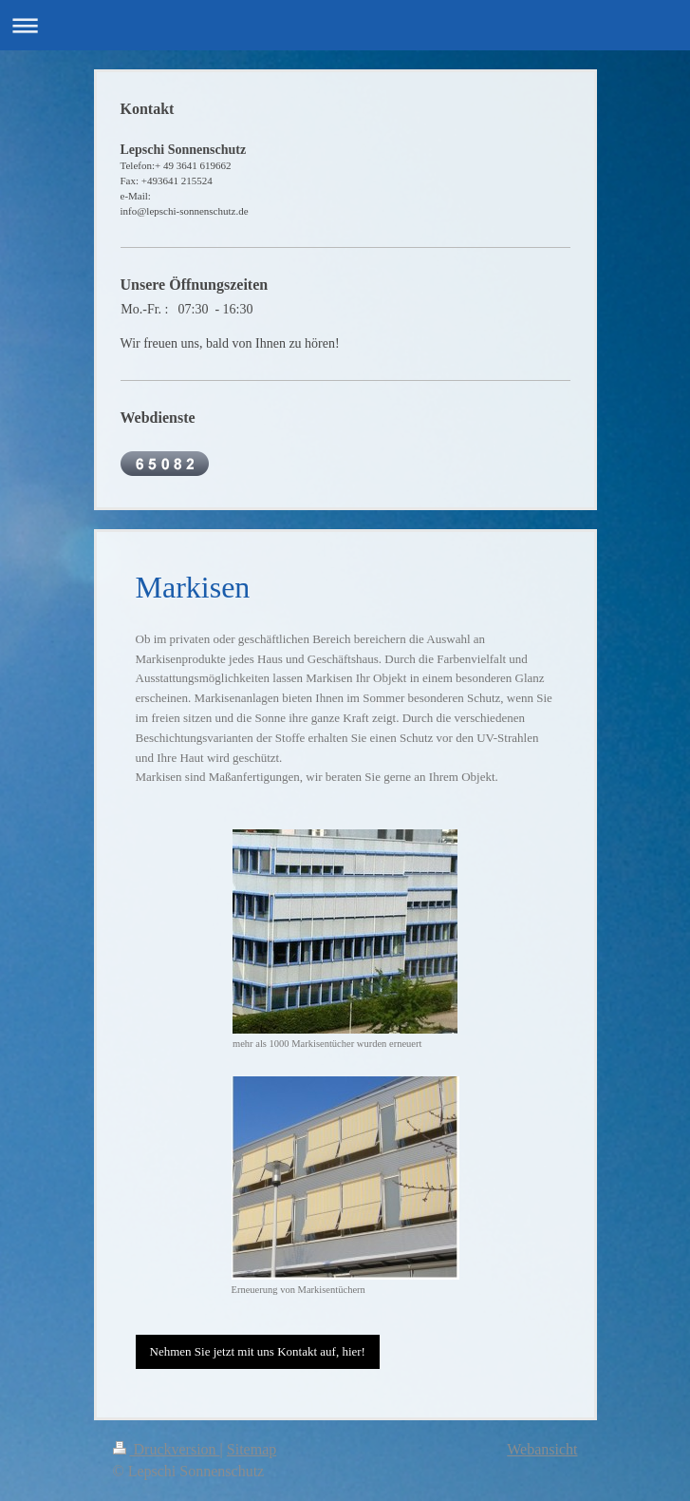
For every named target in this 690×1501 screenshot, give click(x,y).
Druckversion (166, 1449)
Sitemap (251, 1449)
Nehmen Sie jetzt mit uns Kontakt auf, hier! (257, 1351)
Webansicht (542, 1449)
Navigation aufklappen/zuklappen (345, 25)
